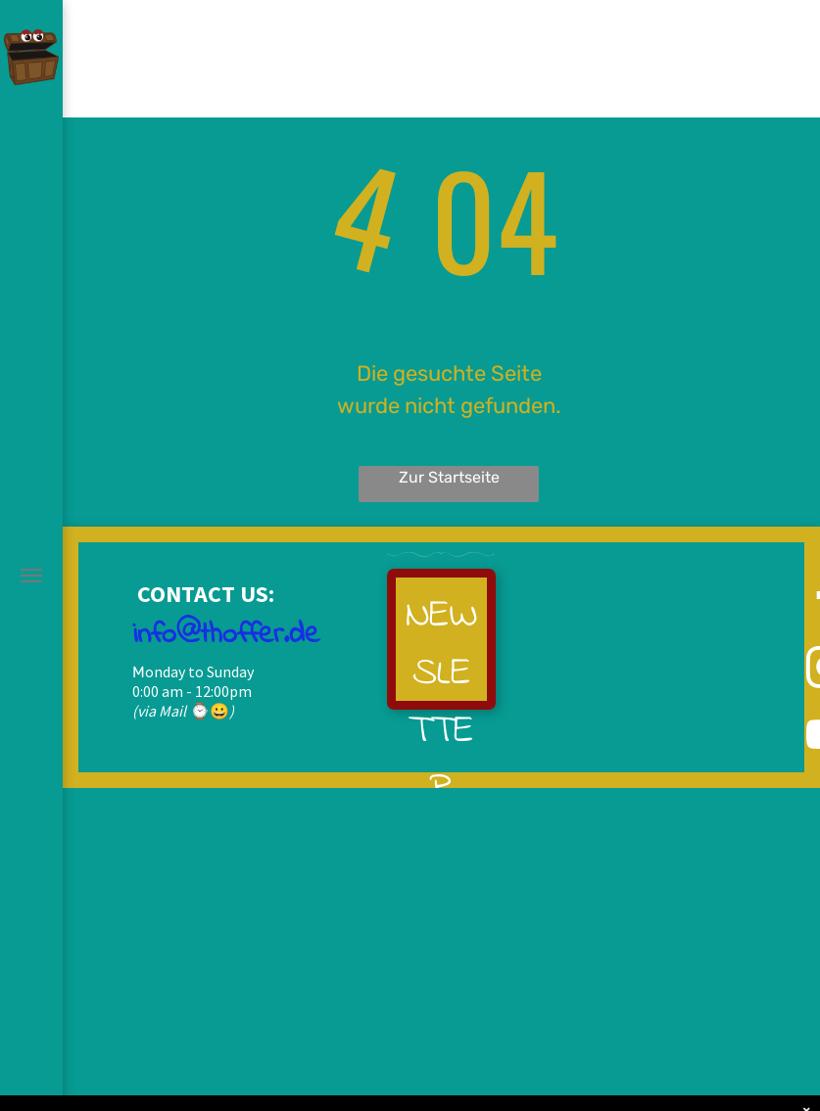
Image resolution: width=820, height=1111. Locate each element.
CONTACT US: (203, 594)
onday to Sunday (199, 671)
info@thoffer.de (225, 635)
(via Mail (159, 710)
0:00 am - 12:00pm (192, 691)
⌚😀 (209, 710)
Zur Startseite (449, 477)
